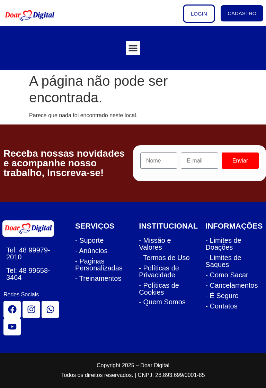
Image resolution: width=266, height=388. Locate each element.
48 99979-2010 (28, 253)
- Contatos (221, 306)
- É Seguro (222, 295)
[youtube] (12, 326)
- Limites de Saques (223, 261)
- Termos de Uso (164, 257)
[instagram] (31, 309)
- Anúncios (91, 251)
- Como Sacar (226, 275)
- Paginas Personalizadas (99, 264)
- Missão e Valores (155, 244)
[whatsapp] (50, 309)
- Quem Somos (162, 302)
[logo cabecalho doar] (34, 15)
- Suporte (89, 240)
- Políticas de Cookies (159, 288)
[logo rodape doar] (31, 228)
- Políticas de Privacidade (159, 271)
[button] (133, 48)
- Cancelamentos (231, 285)
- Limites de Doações (223, 244)
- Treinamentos (98, 278)
